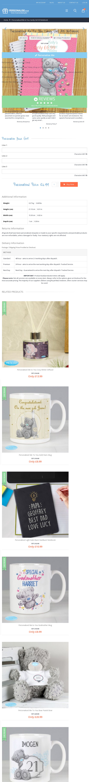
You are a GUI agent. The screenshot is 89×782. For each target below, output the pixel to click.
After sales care (9, 668)
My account (7, 672)
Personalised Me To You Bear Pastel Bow (23, 554)
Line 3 (4, 252)
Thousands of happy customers (16, 719)
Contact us (7, 676)
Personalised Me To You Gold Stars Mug (66, 430)
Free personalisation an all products (17, 715)
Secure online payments (13, 723)
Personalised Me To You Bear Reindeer (23, 617)
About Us (61, 2)
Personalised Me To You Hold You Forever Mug (66, 617)
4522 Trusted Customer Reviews (44, 186)
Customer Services (10, 664)
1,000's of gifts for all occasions (15, 711)
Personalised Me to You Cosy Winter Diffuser (22, 430)
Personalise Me (45, 140)
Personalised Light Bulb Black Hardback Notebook (23, 493)
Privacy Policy (42, 775)
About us (6, 660)
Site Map (69, 775)
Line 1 (4, 230)
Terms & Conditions (56, 775)
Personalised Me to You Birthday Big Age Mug (66, 554)
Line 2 (4, 241)
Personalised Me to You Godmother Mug (66, 492)
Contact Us (73, 2)
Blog (52, 2)
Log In (84, 2)
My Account (41, 2)
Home (6, 20)
